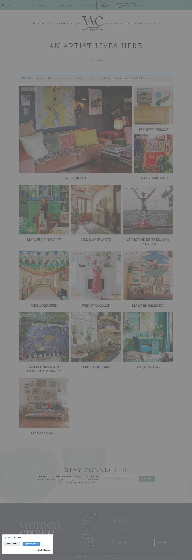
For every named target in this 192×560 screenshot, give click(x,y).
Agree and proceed (31, 544)
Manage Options (12, 544)
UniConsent (46, 550)
